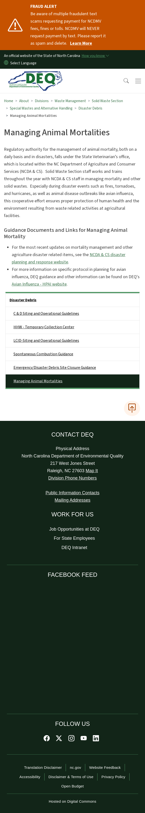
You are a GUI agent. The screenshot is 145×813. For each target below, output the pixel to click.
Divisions (42, 101)
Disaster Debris (90, 108)
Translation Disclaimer (43, 767)
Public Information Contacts (72, 492)
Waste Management (70, 101)
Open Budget (72, 786)
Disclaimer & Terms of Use (71, 777)
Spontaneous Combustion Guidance (43, 354)
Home (8, 101)
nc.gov (75, 767)
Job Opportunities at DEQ (74, 529)
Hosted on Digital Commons (72, 801)
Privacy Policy (113, 777)
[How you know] (95, 55)
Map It (92, 470)
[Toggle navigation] (138, 81)
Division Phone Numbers (72, 478)
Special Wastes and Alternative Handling (41, 108)
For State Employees (74, 538)
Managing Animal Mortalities (37, 381)
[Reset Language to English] (6, 63)
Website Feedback (105, 767)
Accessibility (29, 777)
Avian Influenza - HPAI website (39, 284)
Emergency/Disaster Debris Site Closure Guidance (54, 367)
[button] (123, 81)
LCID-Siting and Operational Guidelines (46, 340)
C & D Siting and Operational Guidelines (46, 313)
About (24, 101)
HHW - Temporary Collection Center (43, 327)
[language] (24, 63)
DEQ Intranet (74, 547)
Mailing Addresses (72, 500)
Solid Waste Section (107, 101)
